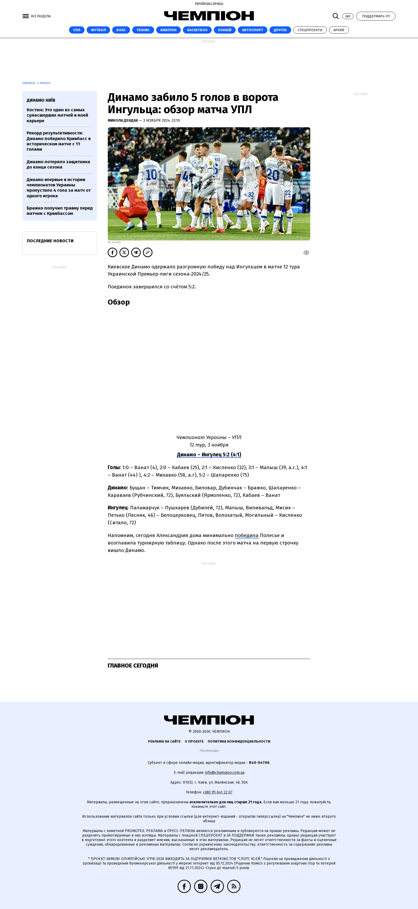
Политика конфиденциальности (239, 741)
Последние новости (50, 240)
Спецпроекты (310, 30)
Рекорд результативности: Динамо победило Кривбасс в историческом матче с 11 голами (59, 141)
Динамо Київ (41, 100)
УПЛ (76, 30)
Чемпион (29, 83)
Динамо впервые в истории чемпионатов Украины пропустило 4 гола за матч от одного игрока (59, 188)
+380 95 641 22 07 (217, 792)
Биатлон (168, 30)
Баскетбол (197, 30)
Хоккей (224, 30)
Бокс (121, 30)
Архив (338, 30)
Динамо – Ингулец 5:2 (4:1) (209, 455)
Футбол (98, 30)
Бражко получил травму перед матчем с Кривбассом (60, 210)
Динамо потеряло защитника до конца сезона (58, 164)
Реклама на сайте (164, 741)
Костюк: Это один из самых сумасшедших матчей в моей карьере (57, 115)
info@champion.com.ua (224, 772)
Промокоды (209, 750)
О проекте (194, 741)
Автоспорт (252, 30)
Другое (280, 30)
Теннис (143, 30)
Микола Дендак (123, 120)
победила (247, 535)
